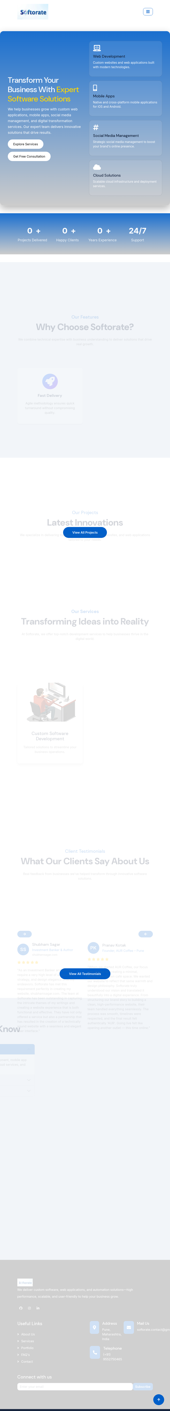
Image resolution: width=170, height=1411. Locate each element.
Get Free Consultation (29, 156)
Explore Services (25, 144)
